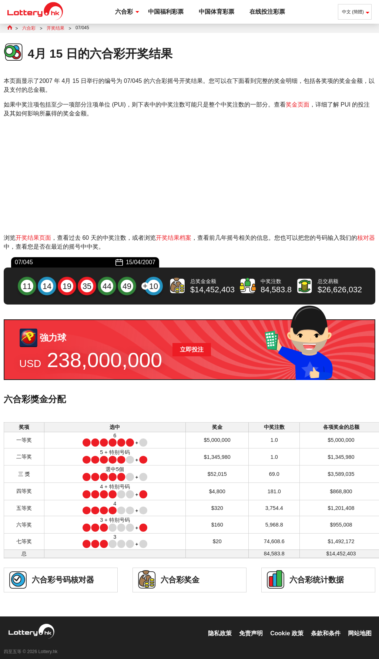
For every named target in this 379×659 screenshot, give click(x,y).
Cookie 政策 (286, 625)
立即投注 (192, 349)
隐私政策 (220, 625)
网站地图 (360, 625)
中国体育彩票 (216, 12)
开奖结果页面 (33, 238)
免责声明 (251, 625)
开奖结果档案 (173, 238)
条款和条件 (326, 625)
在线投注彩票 (267, 12)
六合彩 (124, 12)
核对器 (366, 238)
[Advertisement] (189, 176)
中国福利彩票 (166, 12)
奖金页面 (297, 104)
